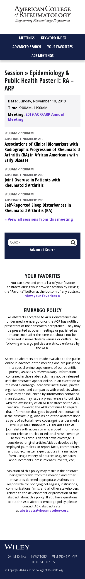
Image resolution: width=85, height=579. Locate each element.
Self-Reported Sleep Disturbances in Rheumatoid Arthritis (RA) (38, 207)
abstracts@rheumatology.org (44, 510)
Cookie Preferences (43, 562)
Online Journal (17, 556)
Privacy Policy (39, 556)
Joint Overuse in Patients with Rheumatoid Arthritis (32, 182)
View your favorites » (42, 296)
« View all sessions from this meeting (39, 219)
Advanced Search (42, 249)
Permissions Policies (64, 556)
